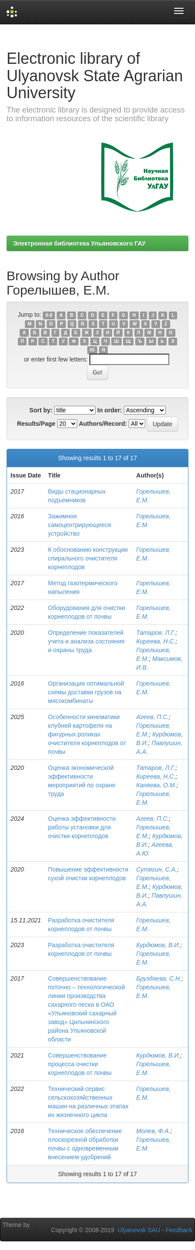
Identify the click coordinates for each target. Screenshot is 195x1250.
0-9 (49, 315)
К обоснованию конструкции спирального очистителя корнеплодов (88, 558)
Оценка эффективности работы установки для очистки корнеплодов (82, 827)
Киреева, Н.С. (155, 641)
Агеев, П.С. (152, 716)
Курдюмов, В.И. (158, 945)
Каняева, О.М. (156, 785)
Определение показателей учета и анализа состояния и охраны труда (86, 641)
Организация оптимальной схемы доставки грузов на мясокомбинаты (86, 692)
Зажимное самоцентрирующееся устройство (79, 525)
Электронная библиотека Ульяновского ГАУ (79, 243)
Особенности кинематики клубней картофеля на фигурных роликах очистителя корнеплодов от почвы (87, 734)
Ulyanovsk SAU (139, 1230)
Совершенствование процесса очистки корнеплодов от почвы (80, 1064)
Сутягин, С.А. (156, 869)
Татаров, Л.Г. (155, 632)
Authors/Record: (103, 423)
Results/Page (36, 423)
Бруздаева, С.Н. (158, 978)
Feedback (179, 1230)
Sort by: (40, 410)
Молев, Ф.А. (153, 1130)
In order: (109, 410)
